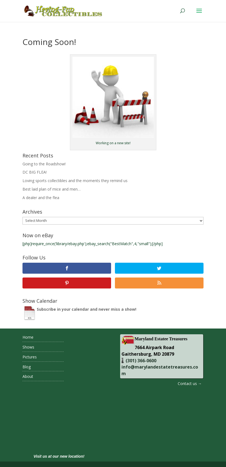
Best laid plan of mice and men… (51, 189)
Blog (26, 366)
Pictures (29, 357)
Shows (28, 347)
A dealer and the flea (40, 197)
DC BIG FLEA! (34, 172)
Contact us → (190, 383)
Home (27, 337)
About (27, 376)
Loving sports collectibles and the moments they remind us (75, 180)
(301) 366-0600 (140, 361)
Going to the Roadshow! (44, 163)
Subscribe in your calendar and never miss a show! (86, 309)
